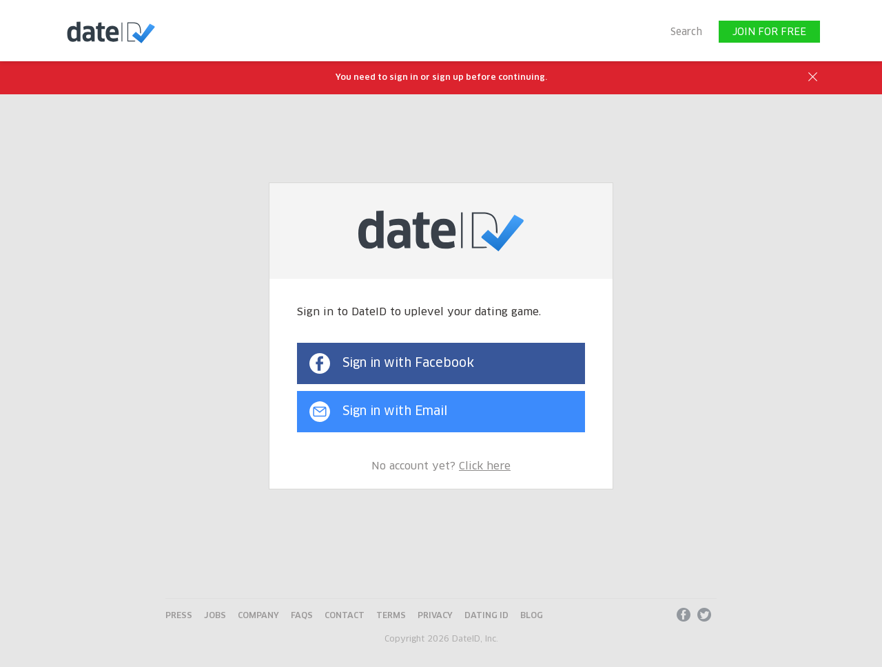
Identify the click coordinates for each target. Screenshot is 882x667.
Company (258, 616)
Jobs (215, 616)
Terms (391, 616)
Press (178, 616)
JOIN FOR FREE (769, 32)
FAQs (302, 616)
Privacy (435, 616)
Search (686, 32)
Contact (345, 616)
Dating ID (486, 616)
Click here (485, 466)
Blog (531, 616)
